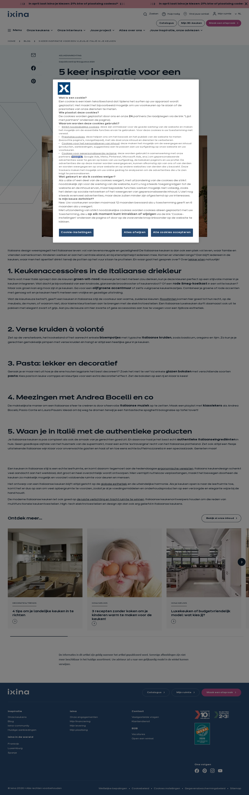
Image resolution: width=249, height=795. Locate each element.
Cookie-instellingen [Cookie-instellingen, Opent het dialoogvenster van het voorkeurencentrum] (76, 232)
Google (77, 157)
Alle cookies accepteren (172, 232)
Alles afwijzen (135, 232)
